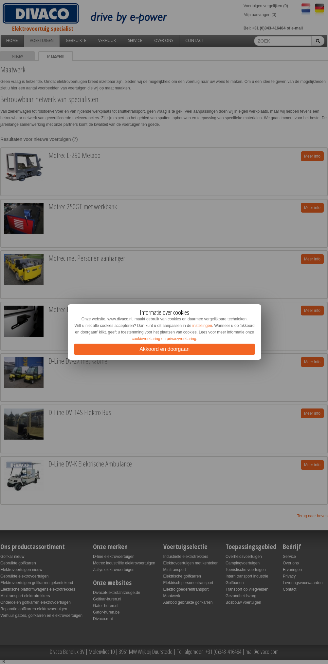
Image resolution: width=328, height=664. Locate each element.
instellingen (202, 325)
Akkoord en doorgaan (164, 349)
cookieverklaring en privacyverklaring (164, 338)
